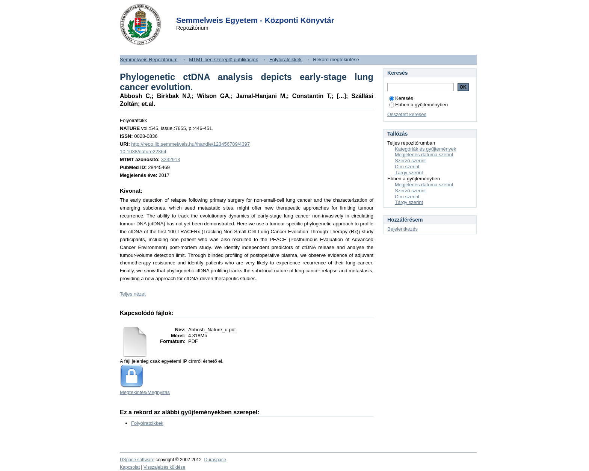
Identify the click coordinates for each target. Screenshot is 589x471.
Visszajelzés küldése (164, 467)
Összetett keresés (406, 114)
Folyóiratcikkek (285, 59)
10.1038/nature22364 (143, 151)
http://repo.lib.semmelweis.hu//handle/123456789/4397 (190, 144)
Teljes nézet (133, 294)
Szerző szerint (410, 160)
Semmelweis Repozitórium (149, 59)
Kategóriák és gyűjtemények (425, 149)
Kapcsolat (130, 467)
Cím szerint (407, 166)
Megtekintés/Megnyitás (145, 392)
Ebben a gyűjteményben (418, 104)
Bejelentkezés (402, 229)
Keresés (401, 98)
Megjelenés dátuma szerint (424, 154)
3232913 (170, 159)
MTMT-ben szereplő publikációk (223, 59)
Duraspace (215, 459)
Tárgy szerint (409, 172)
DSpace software (137, 459)
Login (281, 11)
